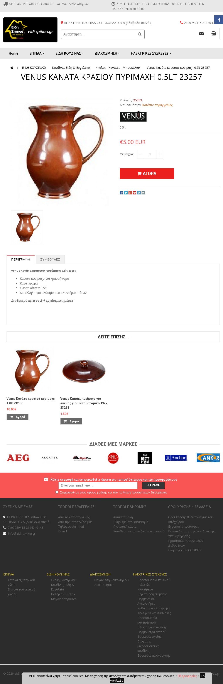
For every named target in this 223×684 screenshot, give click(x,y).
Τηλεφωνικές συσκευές (154, 613)
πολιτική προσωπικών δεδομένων (143, 492)
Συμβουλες (50, 259)
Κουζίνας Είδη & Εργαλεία (71, 67)
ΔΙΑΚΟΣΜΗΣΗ (100, 574)
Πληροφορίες (187, 676)
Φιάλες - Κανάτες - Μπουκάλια (118, 67)
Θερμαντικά (145, 599)
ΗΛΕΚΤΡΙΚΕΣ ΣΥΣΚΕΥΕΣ (150, 574)
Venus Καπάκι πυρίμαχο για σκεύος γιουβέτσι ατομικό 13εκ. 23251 (84, 403)
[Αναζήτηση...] (98, 34)
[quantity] (150, 154)
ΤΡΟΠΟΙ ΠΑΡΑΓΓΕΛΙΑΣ (76, 507)
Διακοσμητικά (103, 585)
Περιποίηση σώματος (152, 594)
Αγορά (17, 417)
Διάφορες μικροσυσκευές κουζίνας (148, 646)
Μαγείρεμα (145, 589)
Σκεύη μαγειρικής (63, 580)
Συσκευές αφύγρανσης (153, 655)
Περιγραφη (20, 259)
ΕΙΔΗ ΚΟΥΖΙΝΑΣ (34, 67)
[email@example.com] (98, 485)
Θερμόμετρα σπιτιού (152, 632)
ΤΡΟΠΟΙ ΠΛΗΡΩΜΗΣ (129, 507)
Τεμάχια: (127, 154)
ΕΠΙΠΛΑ (8, 574)
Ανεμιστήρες (146, 603)
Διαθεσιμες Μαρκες (113, 444)
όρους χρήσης (97, 492)
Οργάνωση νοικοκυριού (111, 580)
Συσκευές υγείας (149, 636)
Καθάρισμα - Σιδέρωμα (153, 608)
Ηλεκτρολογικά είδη (151, 627)
